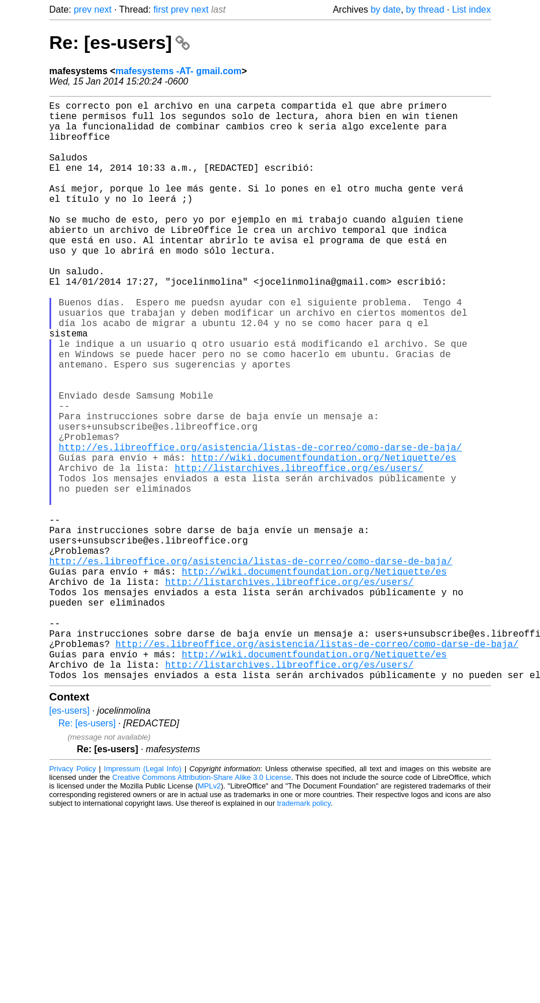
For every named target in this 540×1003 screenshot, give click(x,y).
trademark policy (304, 932)
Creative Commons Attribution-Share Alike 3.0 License (201, 906)
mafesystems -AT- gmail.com (179, 71)
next (103, 9)
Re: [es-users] (119, 42)
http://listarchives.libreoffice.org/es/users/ (299, 550)
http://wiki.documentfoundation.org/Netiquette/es (324, 537)
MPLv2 (209, 914)
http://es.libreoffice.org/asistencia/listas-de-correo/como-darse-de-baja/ (260, 525)
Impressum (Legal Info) (143, 897)
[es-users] (69, 839)
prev (82, 9)
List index (471, 9)
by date (385, 9)
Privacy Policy (72, 897)
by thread (425, 9)
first (161, 9)
